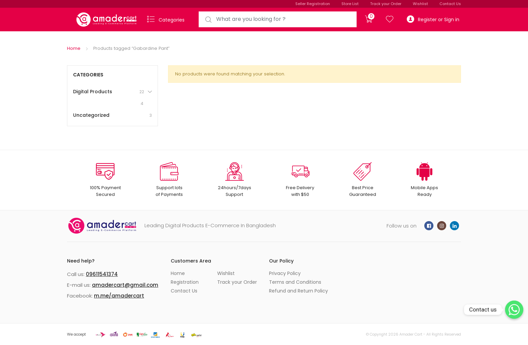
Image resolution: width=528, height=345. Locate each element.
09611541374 (102, 274)
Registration (185, 282)
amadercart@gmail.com (125, 284)
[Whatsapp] (514, 310)
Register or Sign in (433, 19)
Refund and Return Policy (298, 290)
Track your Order (385, 3)
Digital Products (109, 97)
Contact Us (450, 3)
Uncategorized (112, 115)
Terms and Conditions (295, 282)
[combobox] (278, 19)
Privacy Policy (285, 273)
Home (73, 48)
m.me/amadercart (119, 295)
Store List (350, 3)
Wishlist (420, 3)
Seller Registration (312, 3)
